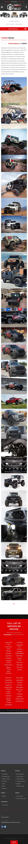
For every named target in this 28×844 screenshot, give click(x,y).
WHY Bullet (5, 774)
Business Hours (14, 842)
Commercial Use (20, 778)
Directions (4, 781)
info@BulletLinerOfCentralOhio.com (10, 822)
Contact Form (19, 796)
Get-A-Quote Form (21, 798)
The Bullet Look (6, 776)
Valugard (18, 783)
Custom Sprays (19, 776)
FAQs (3, 786)
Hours (3, 783)
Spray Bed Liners (20, 774)
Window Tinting (20, 786)
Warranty (4, 788)
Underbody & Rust (20, 781)
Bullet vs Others (6, 778)
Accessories (5, 805)
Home (7, 24)
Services (12, 24)
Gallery (4, 796)
